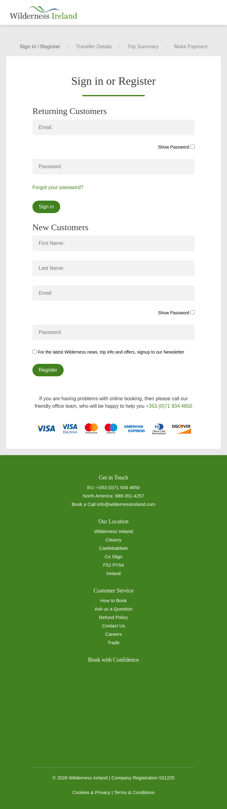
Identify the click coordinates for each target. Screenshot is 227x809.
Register (48, 370)
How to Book (113, 600)
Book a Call (84, 504)
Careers (113, 634)
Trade (114, 642)
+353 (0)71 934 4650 (169, 406)
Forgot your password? (58, 187)
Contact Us (113, 625)
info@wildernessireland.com (126, 504)
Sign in (46, 206)
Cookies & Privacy (91, 792)
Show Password (176, 147)
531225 (167, 777)
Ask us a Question (113, 609)
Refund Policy (113, 617)
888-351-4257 (129, 495)
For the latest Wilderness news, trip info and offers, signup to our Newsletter (108, 352)
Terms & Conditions (134, 792)
